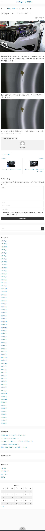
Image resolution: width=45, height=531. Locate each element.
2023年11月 (4, 294)
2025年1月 (4, 261)
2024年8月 (4, 276)
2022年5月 (4, 345)
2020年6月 (4, 413)
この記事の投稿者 (6, 138)
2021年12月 (4, 360)
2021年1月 (4, 393)
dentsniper (41, 20)
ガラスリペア (5, 473)
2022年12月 (4, 324)
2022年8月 (4, 336)
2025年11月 (4, 246)
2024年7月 (4, 279)
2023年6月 (4, 306)
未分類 (3, 479)
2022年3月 (4, 351)
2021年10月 (4, 366)
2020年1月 (4, 425)
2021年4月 (4, 384)
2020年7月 (4, 410)
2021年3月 (4, 387)
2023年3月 (4, 315)
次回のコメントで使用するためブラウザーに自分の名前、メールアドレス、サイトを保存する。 (23, 216)
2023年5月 (4, 309)
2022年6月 (4, 342)
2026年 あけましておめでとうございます (13, 437)
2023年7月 (4, 303)
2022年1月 (4, 357)
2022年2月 (4, 354)
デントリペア (7, 154)
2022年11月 (4, 327)
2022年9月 (4, 333)
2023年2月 (4, 318)
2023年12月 (4, 291)
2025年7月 (4, 255)
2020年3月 (4, 419)
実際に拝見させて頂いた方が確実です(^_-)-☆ (14, 449)
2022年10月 (4, 330)
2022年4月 (4, 348)
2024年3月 (4, 282)
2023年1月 (4, 321)
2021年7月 (4, 375)
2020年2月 (4, 422)
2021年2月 (4, 390)
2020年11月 (4, 399)
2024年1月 (4, 288)
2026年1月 (4, 243)
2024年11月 (4, 267)
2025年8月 (4, 252)
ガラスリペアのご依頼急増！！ (10, 440)
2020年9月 (4, 404)
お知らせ (3, 470)
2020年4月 (4, 416)
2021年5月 (4, 381)
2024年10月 (4, 270)
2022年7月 (4, 339)
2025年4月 (4, 258)
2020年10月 (4, 402)
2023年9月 (4, 297)
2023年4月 (4, 312)
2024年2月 (4, 285)
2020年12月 (4, 396)
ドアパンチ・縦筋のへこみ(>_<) (10, 446)
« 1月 (2, 509)
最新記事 (14, 138)
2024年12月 (4, 264)
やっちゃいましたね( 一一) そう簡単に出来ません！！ (17, 443)
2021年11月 (4, 363)
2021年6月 (4, 378)
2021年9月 (4, 369)
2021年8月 (4, 372)
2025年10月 (4, 249)
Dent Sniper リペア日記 (24, 2)
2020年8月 (4, 408)
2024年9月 (4, 273)
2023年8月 (4, 300)
